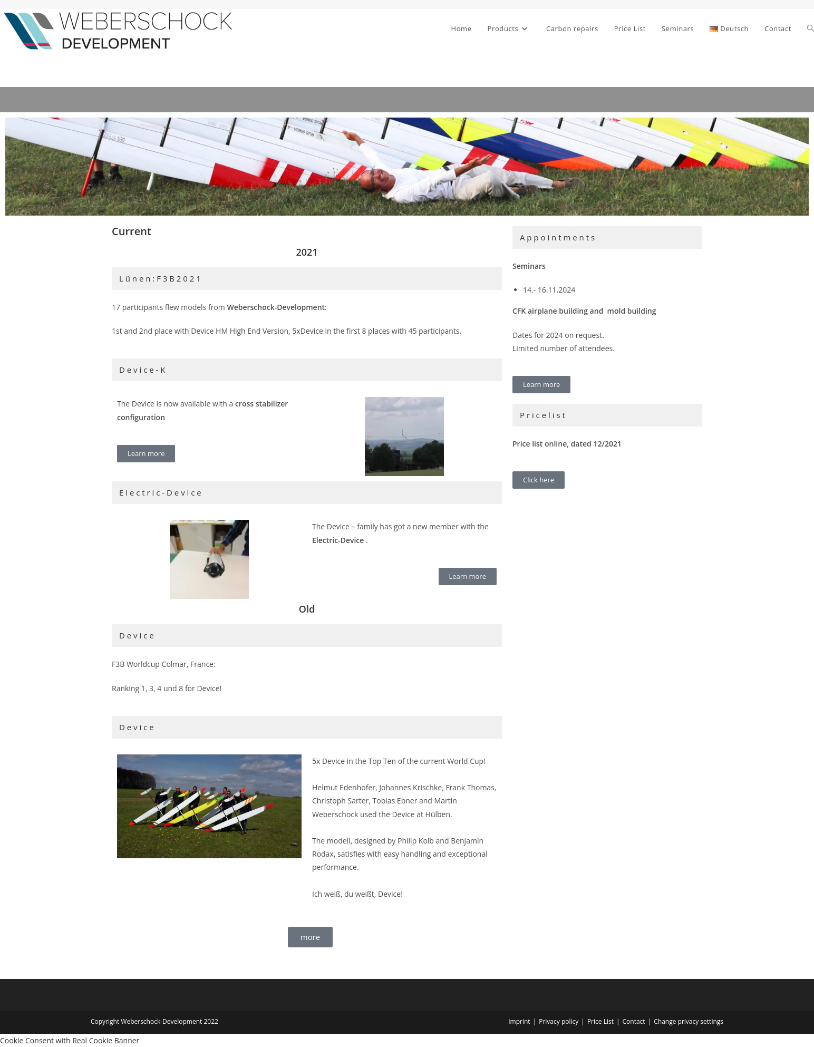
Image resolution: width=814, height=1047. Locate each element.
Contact (634, 1021)
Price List (600, 1021)
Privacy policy (558, 1021)
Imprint (519, 1021)
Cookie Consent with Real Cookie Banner (69, 1040)
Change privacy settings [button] (688, 1021)
